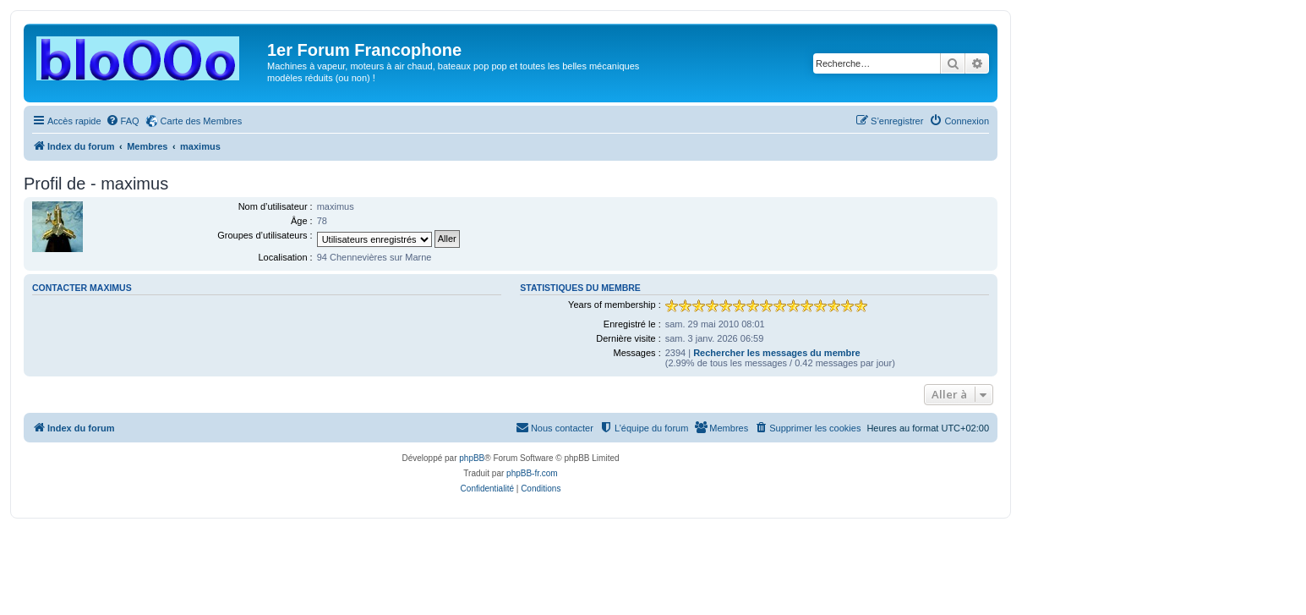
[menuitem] (122, 121)
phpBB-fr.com (532, 473)
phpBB (471, 458)
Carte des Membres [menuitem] (202, 121)
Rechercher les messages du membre (777, 353)
